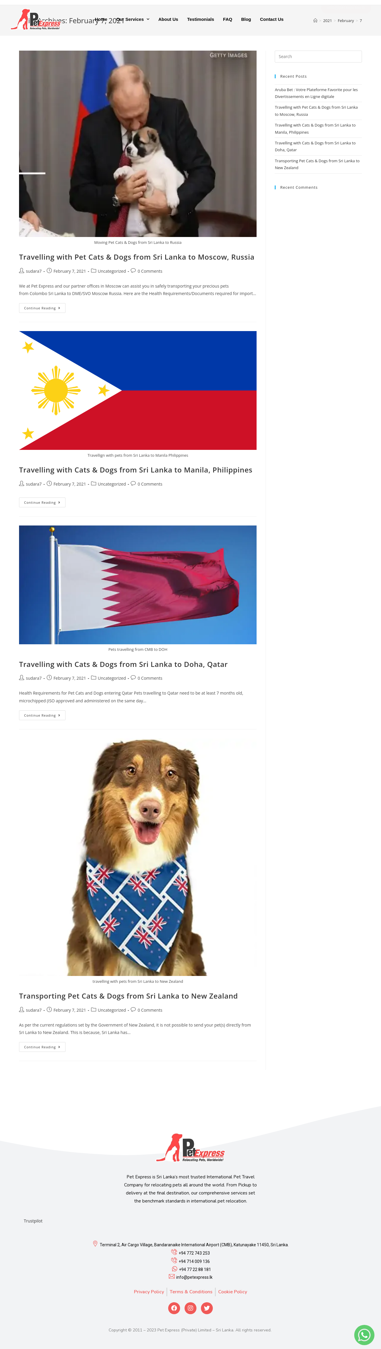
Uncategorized (112, 271)
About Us (168, 18)
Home (101, 18)
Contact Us (271, 18)
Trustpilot (33, 1221)
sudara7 (34, 271)
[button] (346, 18)
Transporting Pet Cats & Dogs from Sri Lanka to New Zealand (128, 996)
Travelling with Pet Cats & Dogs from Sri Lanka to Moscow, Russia (136, 257)
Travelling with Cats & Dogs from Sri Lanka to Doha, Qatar (123, 664)
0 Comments (150, 271)
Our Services (132, 19)
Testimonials (200, 18)
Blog (246, 18)
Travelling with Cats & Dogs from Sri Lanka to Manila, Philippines (135, 470)
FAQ (227, 18)
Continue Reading (42, 308)
